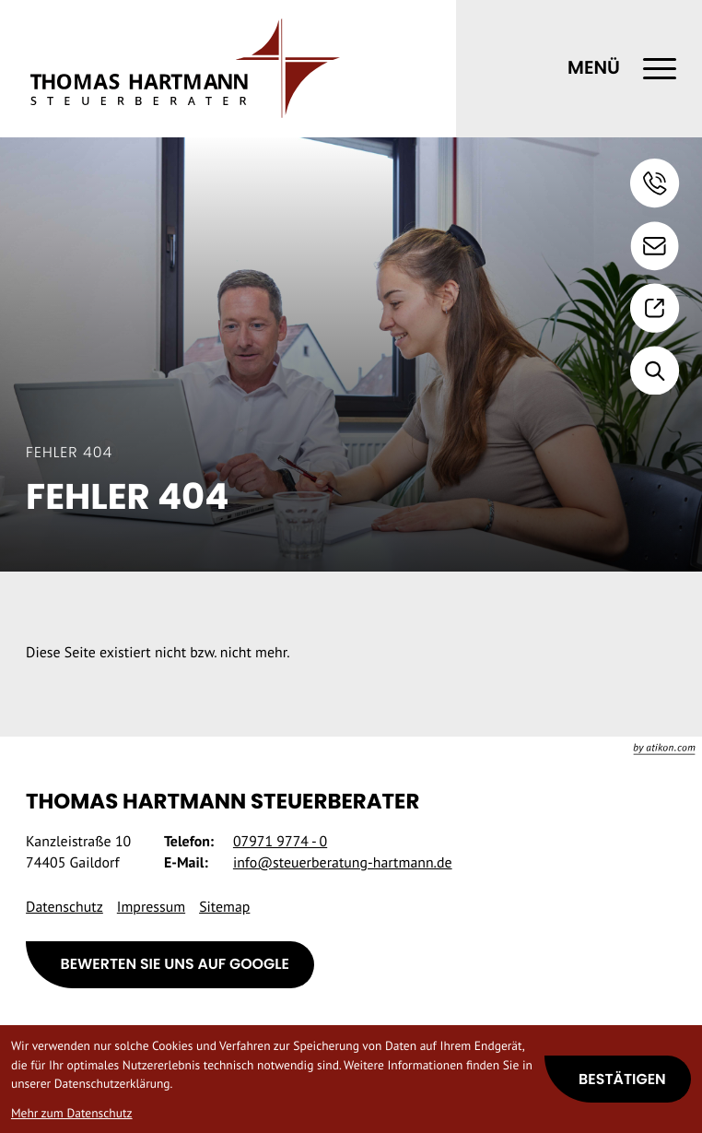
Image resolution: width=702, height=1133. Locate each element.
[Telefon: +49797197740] (280, 843)
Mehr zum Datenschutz (72, 1112)
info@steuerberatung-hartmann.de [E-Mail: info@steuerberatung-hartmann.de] (342, 863)
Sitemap (224, 907)
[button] (655, 183)
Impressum (151, 907)
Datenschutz (64, 907)
